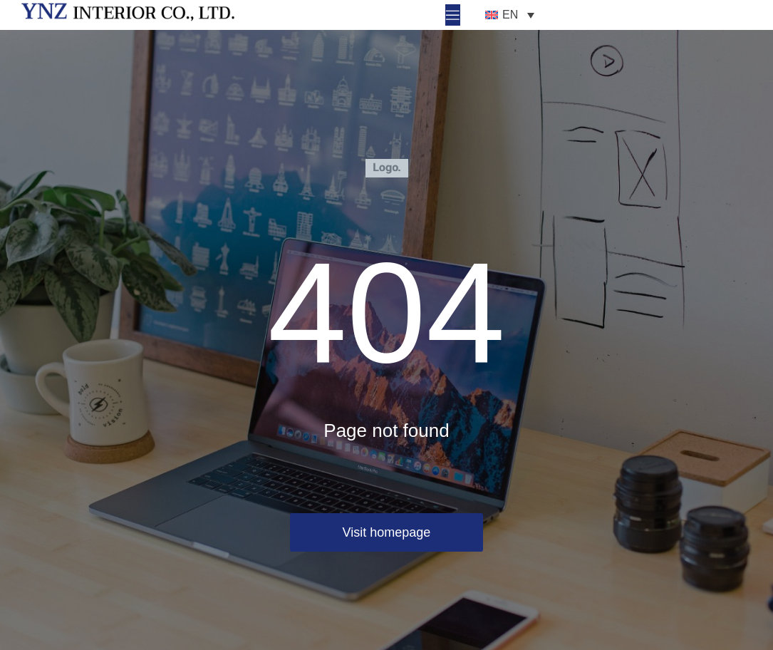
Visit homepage (387, 545)
